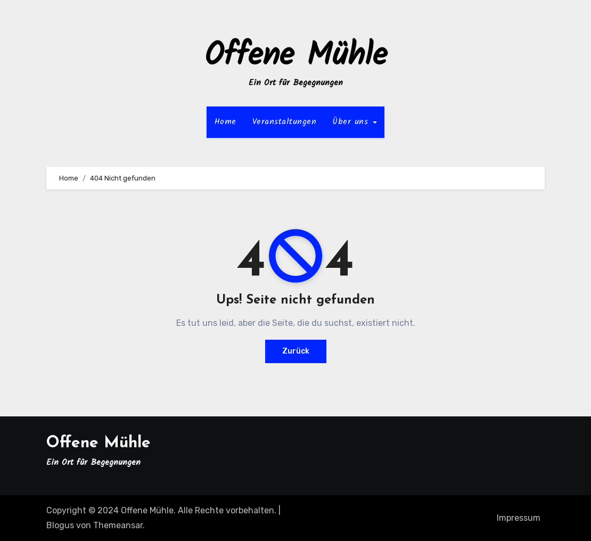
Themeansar (118, 525)
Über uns (352, 121)
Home (225, 121)
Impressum (518, 518)
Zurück (295, 351)
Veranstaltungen (284, 121)
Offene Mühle (295, 56)
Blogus (60, 525)
